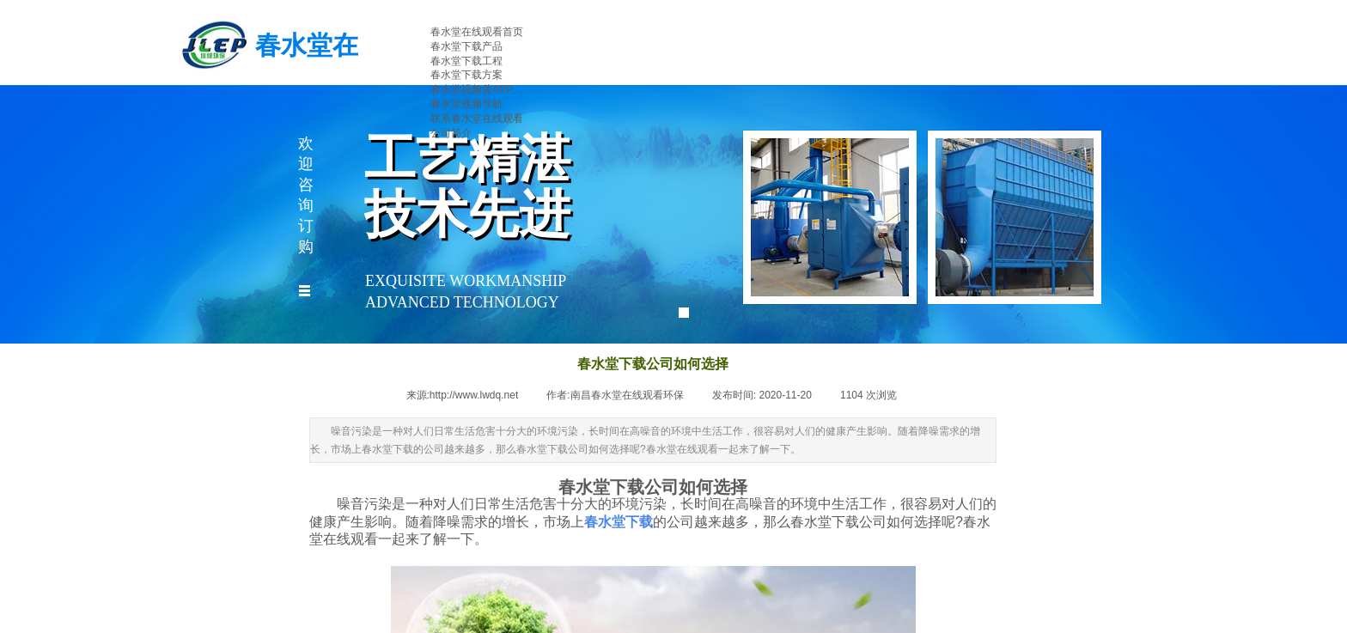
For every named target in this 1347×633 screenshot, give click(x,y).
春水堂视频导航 (466, 104)
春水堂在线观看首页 (476, 32)
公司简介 (451, 133)
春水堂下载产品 (466, 46)
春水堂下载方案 (466, 75)
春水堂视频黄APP (471, 89)
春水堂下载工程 (466, 61)
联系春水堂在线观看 (476, 119)
